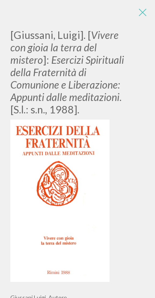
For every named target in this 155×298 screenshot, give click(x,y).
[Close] (142, 12)
